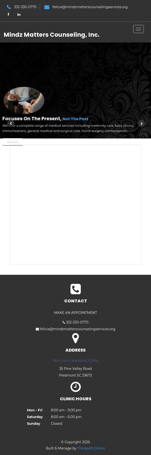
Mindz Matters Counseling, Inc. (51, 34)
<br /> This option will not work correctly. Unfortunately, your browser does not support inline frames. (75, 204)
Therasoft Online (91, 448)
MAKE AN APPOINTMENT (75, 313)
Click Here (12, 141)
